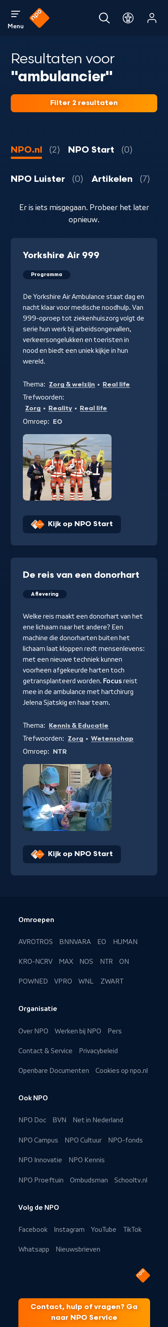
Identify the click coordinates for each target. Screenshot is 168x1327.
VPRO (63, 981)
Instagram (69, 1229)
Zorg (33, 408)
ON (124, 961)
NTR (106, 961)
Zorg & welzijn (72, 384)
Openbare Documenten (53, 1070)
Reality (60, 408)
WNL (86, 981)
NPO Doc (32, 1120)
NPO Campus (38, 1140)
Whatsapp (33, 1249)
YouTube (103, 1229)
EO (101, 941)
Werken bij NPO (78, 1031)
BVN (59, 1120)
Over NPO (33, 1031)
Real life (116, 384)
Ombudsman (89, 1180)
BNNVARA (75, 941)
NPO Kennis (87, 1160)
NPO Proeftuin (41, 1180)
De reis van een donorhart (81, 575)
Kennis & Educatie (78, 725)
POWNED (33, 981)
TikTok (132, 1229)
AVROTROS (35, 941)
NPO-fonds (125, 1140)
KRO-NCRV (35, 961)
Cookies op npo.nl (121, 1070)
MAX (66, 961)
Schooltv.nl (130, 1180)
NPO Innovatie (40, 1160)
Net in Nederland (98, 1120)
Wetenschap (112, 739)
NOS (86, 961)
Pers (115, 1031)
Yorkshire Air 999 (61, 255)
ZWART (111, 981)
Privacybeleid (98, 1051)
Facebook (32, 1229)
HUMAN (125, 941)
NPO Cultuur (83, 1140)
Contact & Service (45, 1051)
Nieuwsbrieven (78, 1249)
